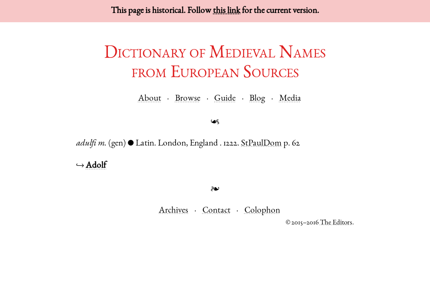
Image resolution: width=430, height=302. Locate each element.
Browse (187, 98)
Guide (225, 98)
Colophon (262, 210)
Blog (257, 98)
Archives (173, 210)
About (149, 98)
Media (290, 98)
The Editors (336, 222)
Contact (216, 210)
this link (226, 11)
